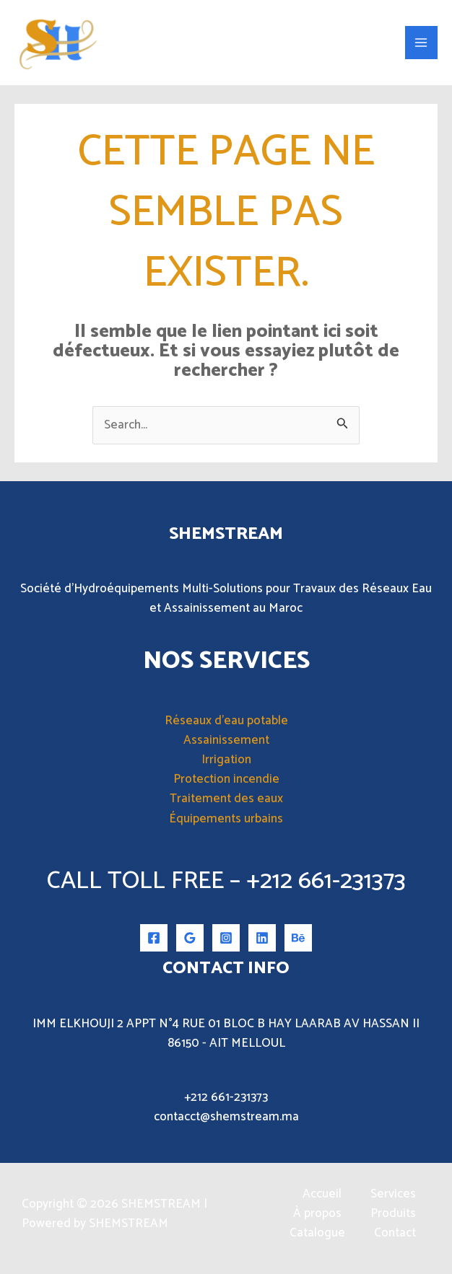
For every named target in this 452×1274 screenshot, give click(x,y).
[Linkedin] (262, 940)
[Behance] (298, 940)
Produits (393, 1216)
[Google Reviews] (190, 940)
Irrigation (226, 762)
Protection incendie (226, 781)
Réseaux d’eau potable (226, 722)
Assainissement (226, 742)
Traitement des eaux (226, 801)
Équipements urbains (226, 820)
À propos (317, 1216)
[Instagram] (226, 940)
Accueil (322, 1196)
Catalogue (317, 1235)
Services (393, 1196)
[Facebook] (154, 940)
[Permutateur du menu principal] (421, 44)
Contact (395, 1235)
